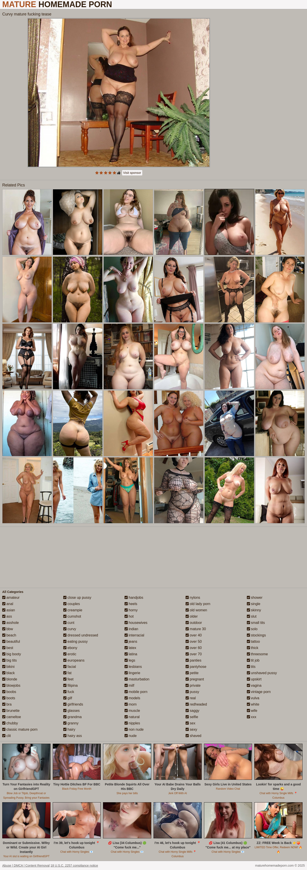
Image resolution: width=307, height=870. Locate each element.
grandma (72, 717)
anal (7, 604)
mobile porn (136, 692)
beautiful (11, 641)
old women (196, 610)
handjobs (134, 597)
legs (130, 660)
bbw (7, 629)
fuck (68, 692)
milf (129, 685)
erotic (69, 654)
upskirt (254, 679)
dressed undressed (80, 635)
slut (252, 616)
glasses (71, 711)
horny (131, 610)
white (253, 704)
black (8, 673)
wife (252, 711)
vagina (254, 685)
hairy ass (72, 736)
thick (252, 648)
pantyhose (196, 667)
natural (132, 717)
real (191, 698)
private (193, 685)
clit (6, 736)
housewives (136, 623)
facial (69, 667)
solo (252, 629)
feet (68, 679)
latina (131, 654)
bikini (8, 667)
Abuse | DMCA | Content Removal (26, 865)
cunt (68, 623)
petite (192, 673)
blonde (9, 679)
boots (8, 698)
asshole (10, 623)
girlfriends (73, 704)
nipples (132, 723)
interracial (134, 635)
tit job (253, 660)
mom (131, 704)
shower (255, 597)
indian (131, 629)
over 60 (194, 648)
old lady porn (198, 604)
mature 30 (196, 629)
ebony (70, 648)
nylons (193, 597)
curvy (69, 629)
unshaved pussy (262, 673)
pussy (192, 692)
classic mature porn (19, 729)
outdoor (194, 623)
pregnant (195, 679)
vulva (253, 698)
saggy (192, 711)
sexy (191, 729)
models (132, 698)
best (7, 648)
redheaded (196, 704)
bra (7, 704)
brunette (11, 711)
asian (8, 610)
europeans (73, 660)
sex (190, 723)
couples (71, 604)
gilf (67, 698)
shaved (193, 736)
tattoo (253, 641)
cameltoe (11, 717)
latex (130, 648)
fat (67, 673)
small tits (256, 623)
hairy (69, 729)
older (192, 616)
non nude (134, 729)
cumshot (72, 616)
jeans (131, 641)
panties (193, 660)
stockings (256, 635)
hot (129, 616)
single (253, 604)
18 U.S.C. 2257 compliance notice (74, 865)
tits (251, 667)
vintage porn (259, 692)
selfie (192, 717)
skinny (254, 610)
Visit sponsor (132, 173)
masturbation (137, 679)
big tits (9, 660)
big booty (11, 654)
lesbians (133, 667)
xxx (251, 717)
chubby (10, 723)
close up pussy (77, 597)
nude (131, 736)
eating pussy (75, 641)
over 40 (194, 635)
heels (131, 604)
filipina (70, 685)
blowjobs (11, 685)
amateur (11, 597)
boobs (9, 692)
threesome (257, 654)
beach (9, 635)
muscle (132, 711)
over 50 (194, 641)
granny (70, 723)
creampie (72, 610)
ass (7, 616)
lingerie (132, 673)
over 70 (194, 654)
